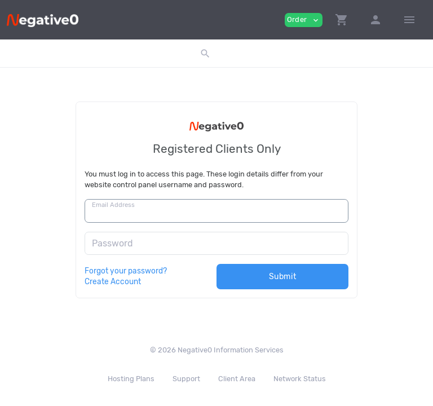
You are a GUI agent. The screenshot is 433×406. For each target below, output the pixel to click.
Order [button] (303, 20)
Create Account (113, 281)
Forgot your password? (126, 270)
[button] (341, 20)
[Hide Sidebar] (409, 19)
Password (112, 243)
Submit (283, 276)
